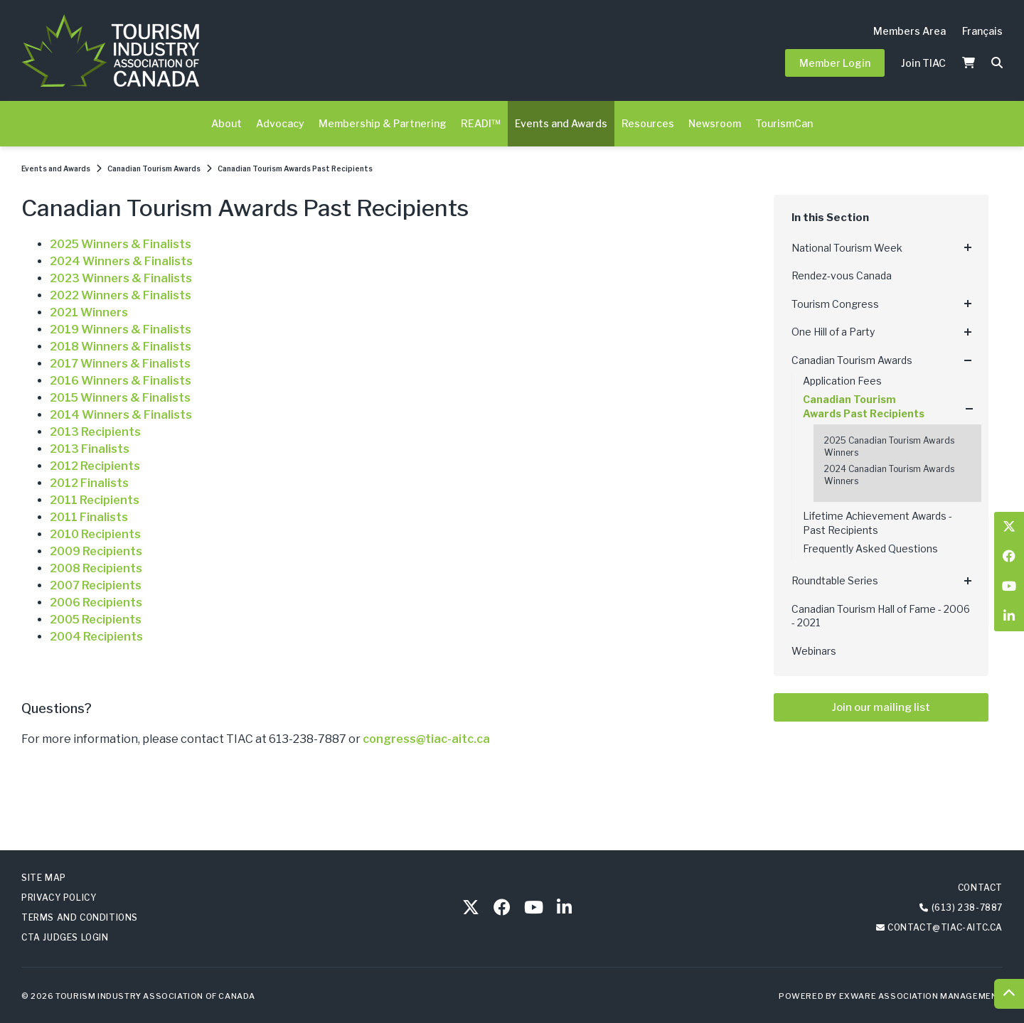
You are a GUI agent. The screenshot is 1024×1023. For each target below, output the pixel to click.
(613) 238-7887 (967, 907)
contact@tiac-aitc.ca (945, 927)
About (226, 123)
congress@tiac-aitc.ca (426, 739)
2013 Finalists (89, 449)
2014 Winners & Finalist (118, 415)
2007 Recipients (96, 585)
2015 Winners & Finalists (120, 398)
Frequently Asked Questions (870, 548)
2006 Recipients (96, 602)
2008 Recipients (96, 568)
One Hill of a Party (833, 332)
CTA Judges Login (65, 937)
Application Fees (842, 381)
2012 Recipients (95, 466)
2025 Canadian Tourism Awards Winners (889, 446)
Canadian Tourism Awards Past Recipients (295, 168)
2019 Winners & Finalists (120, 329)
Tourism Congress (835, 304)
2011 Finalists (89, 517)
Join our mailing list (881, 707)
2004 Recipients (96, 636)
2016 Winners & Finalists (120, 380)
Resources (648, 123)
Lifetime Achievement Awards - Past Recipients (877, 523)
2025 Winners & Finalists (120, 244)
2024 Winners (90, 261)
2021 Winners (89, 312)
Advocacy (280, 123)
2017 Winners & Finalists (120, 363)
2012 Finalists (89, 483)
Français (982, 31)
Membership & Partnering (383, 123)
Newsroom (714, 123)
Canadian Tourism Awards (154, 168)
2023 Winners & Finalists (121, 278)
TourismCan (784, 123)
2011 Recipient (91, 500)
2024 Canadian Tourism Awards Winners (889, 475)
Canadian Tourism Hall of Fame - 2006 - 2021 (880, 616)
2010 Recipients (95, 534)
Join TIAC (923, 63)
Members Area (909, 31)
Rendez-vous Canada (841, 275)
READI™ (481, 123)
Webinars (813, 651)
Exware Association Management (921, 996)
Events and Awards (561, 123)
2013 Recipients (95, 432)
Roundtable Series (834, 580)
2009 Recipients (96, 551)
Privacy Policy (58, 897)
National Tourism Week (846, 248)
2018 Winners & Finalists (120, 346)
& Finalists (161, 261)
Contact (980, 887)
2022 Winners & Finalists (120, 295)
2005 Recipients (96, 619)
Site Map (43, 877)
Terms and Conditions (79, 917)
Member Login (834, 63)
